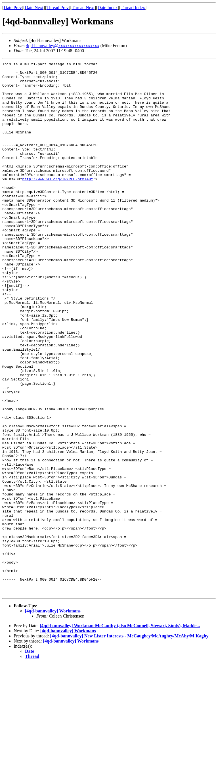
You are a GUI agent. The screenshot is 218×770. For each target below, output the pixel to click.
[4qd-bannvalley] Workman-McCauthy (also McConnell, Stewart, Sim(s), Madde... (120, 732)
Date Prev (13, 7)
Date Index (108, 7)
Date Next (34, 7)
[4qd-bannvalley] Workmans (53, 717)
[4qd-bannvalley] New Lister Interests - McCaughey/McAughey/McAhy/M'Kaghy (129, 742)
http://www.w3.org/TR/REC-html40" (57, 202)
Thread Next (83, 7)
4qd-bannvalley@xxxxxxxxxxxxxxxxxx (62, 45)
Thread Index (133, 7)
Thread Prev (57, 7)
